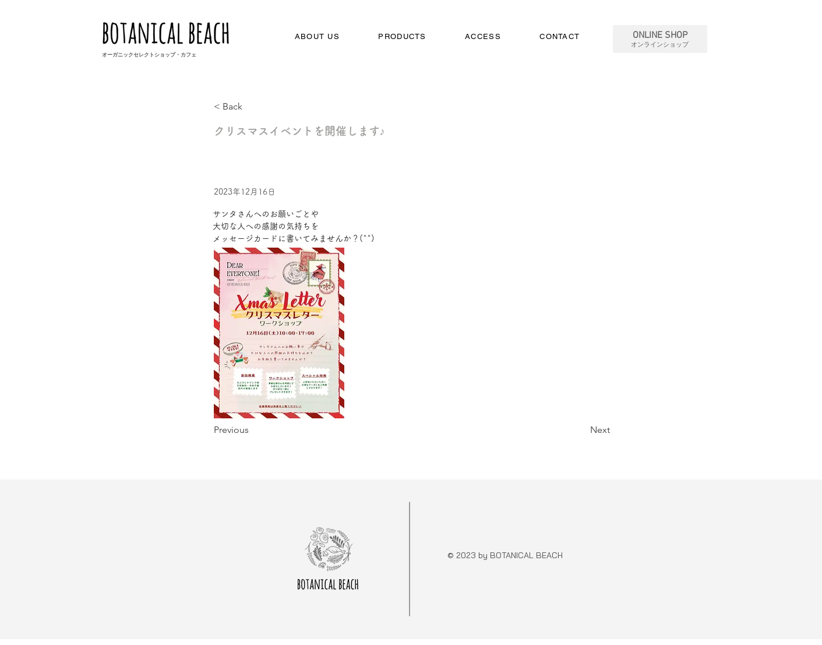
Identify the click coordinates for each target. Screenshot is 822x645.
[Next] (581, 430)
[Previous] (252, 430)
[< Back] (252, 106)
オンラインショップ (660, 45)
